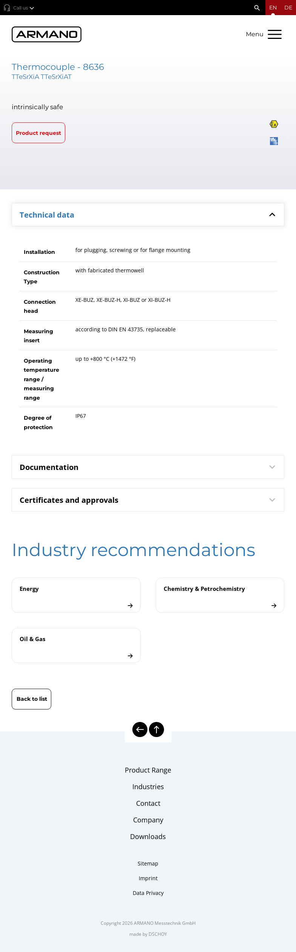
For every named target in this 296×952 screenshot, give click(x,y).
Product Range (148, 769)
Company (148, 819)
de (288, 7)
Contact (148, 803)
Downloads (148, 836)
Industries (148, 786)
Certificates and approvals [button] (149, 500)
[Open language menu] (273, 7)
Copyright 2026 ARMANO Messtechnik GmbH (148, 923)
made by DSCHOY (148, 934)
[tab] (148, 214)
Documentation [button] (149, 467)
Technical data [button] (149, 215)
